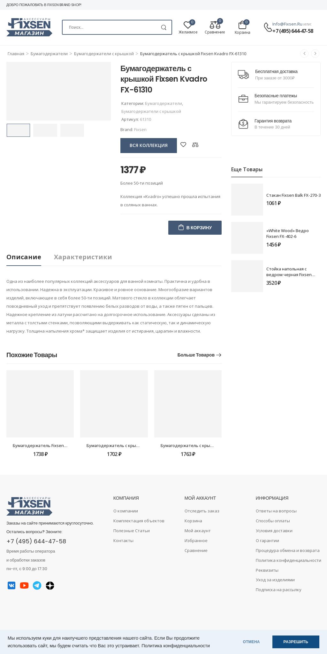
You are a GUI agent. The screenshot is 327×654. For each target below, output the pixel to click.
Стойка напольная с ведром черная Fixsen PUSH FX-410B (289, 274)
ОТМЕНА (251, 642)
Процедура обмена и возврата (288, 550)
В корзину (199, 227)
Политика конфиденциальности (175, 645)
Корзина (193, 521)
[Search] (117, 27)
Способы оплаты (273, 521)
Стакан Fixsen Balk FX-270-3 (293, 195)
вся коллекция (149, 145)
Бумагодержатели (49, 53)
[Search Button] (164, 27)
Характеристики (83, 257)
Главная (16, 53)
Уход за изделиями (275, 580)
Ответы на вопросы (276, 511)
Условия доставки (274, 530)
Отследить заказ (202, 511)
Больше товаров (196, 355)
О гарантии (267, 540)
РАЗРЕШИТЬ (296, 642)
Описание (23, 257)
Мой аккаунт (198, 530)
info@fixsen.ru (287, 24)
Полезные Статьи (131, 530)
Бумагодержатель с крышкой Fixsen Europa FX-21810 (214, 445)
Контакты (123, 540)
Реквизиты (267, 570)
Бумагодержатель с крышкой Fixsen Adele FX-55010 (139, 445)
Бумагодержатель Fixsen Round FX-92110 (54, 445)
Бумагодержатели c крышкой (104, 53)
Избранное (196, 540)
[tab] (30, 257)
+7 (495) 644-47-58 (292, 30)
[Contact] (268, 27)
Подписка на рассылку (278, 589)
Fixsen (140, 129)
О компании (125, 511)
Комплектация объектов (138, 521)
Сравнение (196, 550)
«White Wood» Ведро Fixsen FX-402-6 (287, 233)
